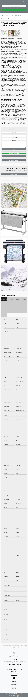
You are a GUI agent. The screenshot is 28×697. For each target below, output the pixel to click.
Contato (3, 18)
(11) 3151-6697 (14, 671)
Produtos (18, 15)
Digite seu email (14, 134)
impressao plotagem (18, 22)
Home (2, 15)
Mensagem (14, 140)
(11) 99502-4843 (14, 672)
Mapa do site (14, 689)
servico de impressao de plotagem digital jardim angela (24, 22)
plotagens (12, 22)
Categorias (7, 22)
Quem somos (9, 15)
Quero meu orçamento (14, 174)
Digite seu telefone (14, 137)
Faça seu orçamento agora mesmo (14, 6)
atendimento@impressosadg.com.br (14, 674)
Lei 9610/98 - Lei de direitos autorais (17, 647)
